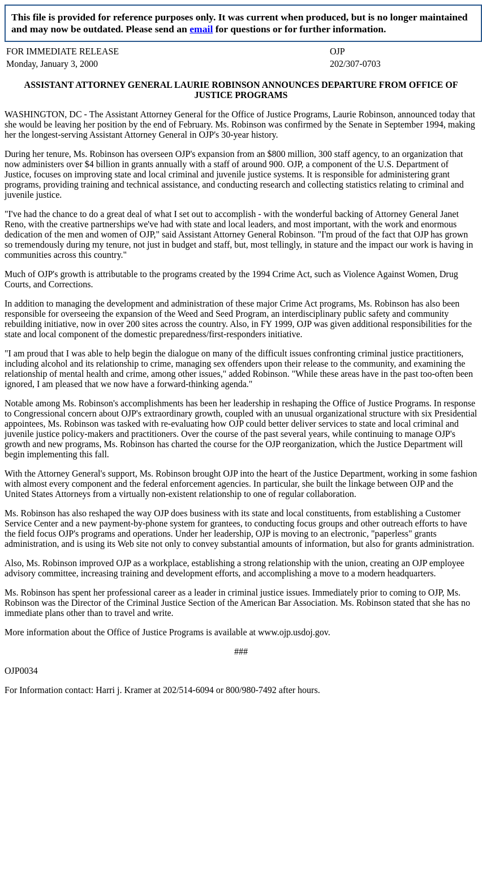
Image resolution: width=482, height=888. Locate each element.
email (201, 29)
